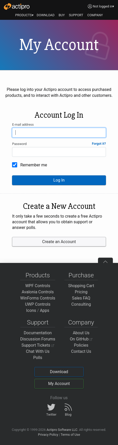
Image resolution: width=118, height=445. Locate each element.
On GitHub (81, 339)
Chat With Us (38, 351)
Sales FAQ (81, 298)
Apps (44, 310)
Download (59, 371)
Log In (59, 180)
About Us (81, 332)
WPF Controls (37, 285)
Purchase (81, 275)
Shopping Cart (81, 285)
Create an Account (59, 241)
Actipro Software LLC (61, 430)
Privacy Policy (48, 435)
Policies (81, 345)
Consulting (81, 304)
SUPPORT (76, 15)
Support (37, 322)
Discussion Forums (37, 339)
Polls (37, 357)
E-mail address (23, 124)
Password (19, 144)
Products (38, 275)
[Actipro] (17, 6)
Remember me (33, 164)
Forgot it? (99, 144)
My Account (59, 383)
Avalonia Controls (38, 291)
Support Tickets (38, 345)
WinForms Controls (37, 298)
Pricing (81, 291)
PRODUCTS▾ (24, 15)
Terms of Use (70, 435)
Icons (31, 310)
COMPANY (95, 15)
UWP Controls (38, 304)
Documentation (38, 332)
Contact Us (81, 351)
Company (81, 322)
